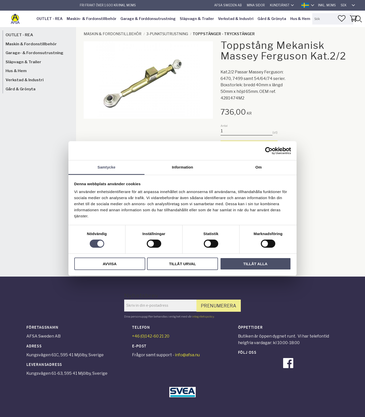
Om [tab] (258, 167)
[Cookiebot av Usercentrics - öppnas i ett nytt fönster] (269, 150)
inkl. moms (327, 5)
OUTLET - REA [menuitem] (49, 18)
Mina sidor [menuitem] (256, 5)
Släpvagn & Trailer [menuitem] (197, 18)
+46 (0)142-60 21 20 (150, 336)
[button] (341, 18)
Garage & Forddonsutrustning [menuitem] (148, 18)
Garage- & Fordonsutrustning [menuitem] (34, 52)
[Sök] (358, 19)
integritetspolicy (203, 316)
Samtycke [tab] (107, 167)
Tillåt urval (182, 264)
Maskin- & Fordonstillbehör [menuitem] (91, 18)
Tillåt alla (255, 264)
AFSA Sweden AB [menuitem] (228, 5)
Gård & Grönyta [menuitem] (272, 18)
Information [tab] (182, 167)
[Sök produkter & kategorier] (332, 19)
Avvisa (110, 264)
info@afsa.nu (187, 354)
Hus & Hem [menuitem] (300, 18)
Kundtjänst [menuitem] (279, 5)
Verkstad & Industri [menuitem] (235, 18)
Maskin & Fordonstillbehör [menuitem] (31, 43)
